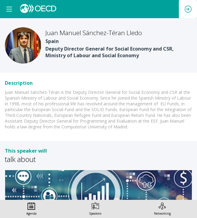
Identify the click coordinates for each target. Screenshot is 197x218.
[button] (9, 9)
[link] (31, 209)
